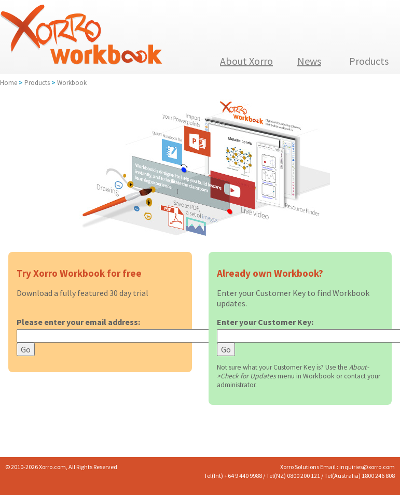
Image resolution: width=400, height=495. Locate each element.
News (309, 60)
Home (8, 82)
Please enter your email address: (78, 322)
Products (37, 82)
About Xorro (246, 60)
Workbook (72, 82)
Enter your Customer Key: (265, 322)
